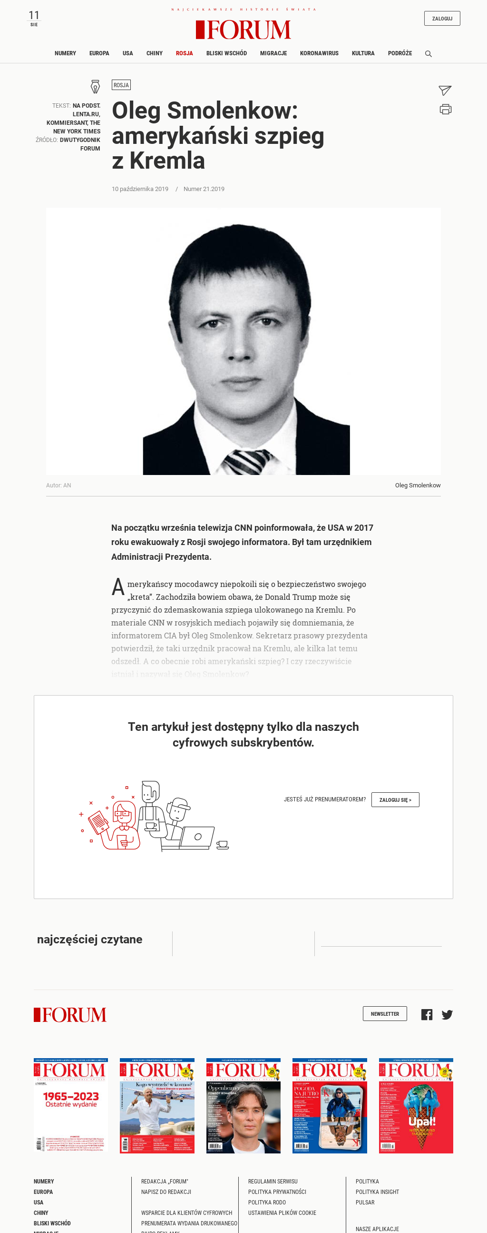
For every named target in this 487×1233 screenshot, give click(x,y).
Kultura (363, 53)
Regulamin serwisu (273, 1181)
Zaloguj (442, 18)
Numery (65, 53)
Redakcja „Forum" (164, 1181)
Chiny (154, 53)
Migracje (273, 53)
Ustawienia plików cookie (282, 1212)
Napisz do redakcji (166, 1191)
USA (128, 53)
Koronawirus (319, 53)
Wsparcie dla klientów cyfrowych (186, 1212)
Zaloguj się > (395, 799)
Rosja (184, 53)
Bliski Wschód (226, 53)
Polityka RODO (267, 1202)
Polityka (367, 1181)
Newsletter (385, 1013)
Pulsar (365, 1202)
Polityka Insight (377, 1191)
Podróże (400, 53)
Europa (99, 53)
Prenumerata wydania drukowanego (189, 1223)
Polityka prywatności (277, 1191)
